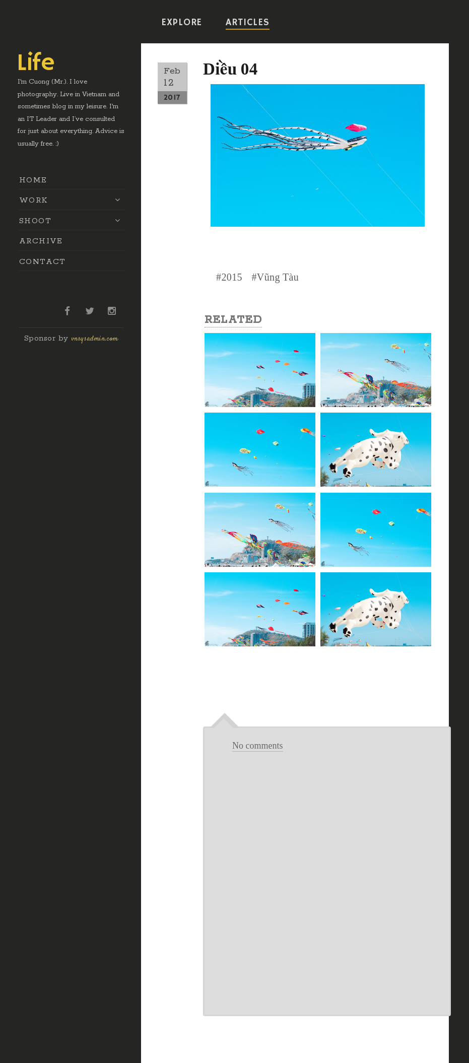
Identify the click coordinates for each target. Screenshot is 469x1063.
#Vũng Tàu (275, 277)
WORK (33, 200)
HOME (33, 180)
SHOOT (35, 221)
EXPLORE (181, 23)
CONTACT (42, 262)
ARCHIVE (41, 241)
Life (36, 63)
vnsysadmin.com (95, 339)
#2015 (229, 277)
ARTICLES (247, 23)
